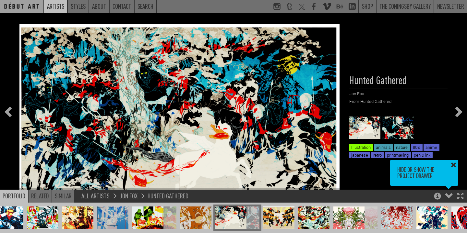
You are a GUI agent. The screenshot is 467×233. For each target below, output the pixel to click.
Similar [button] (63, 196)
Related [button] (40, 196)
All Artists (95, 195)
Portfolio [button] (14, 196)
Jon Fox (129, 195)
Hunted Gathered (168, 195)
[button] (460, 196)
